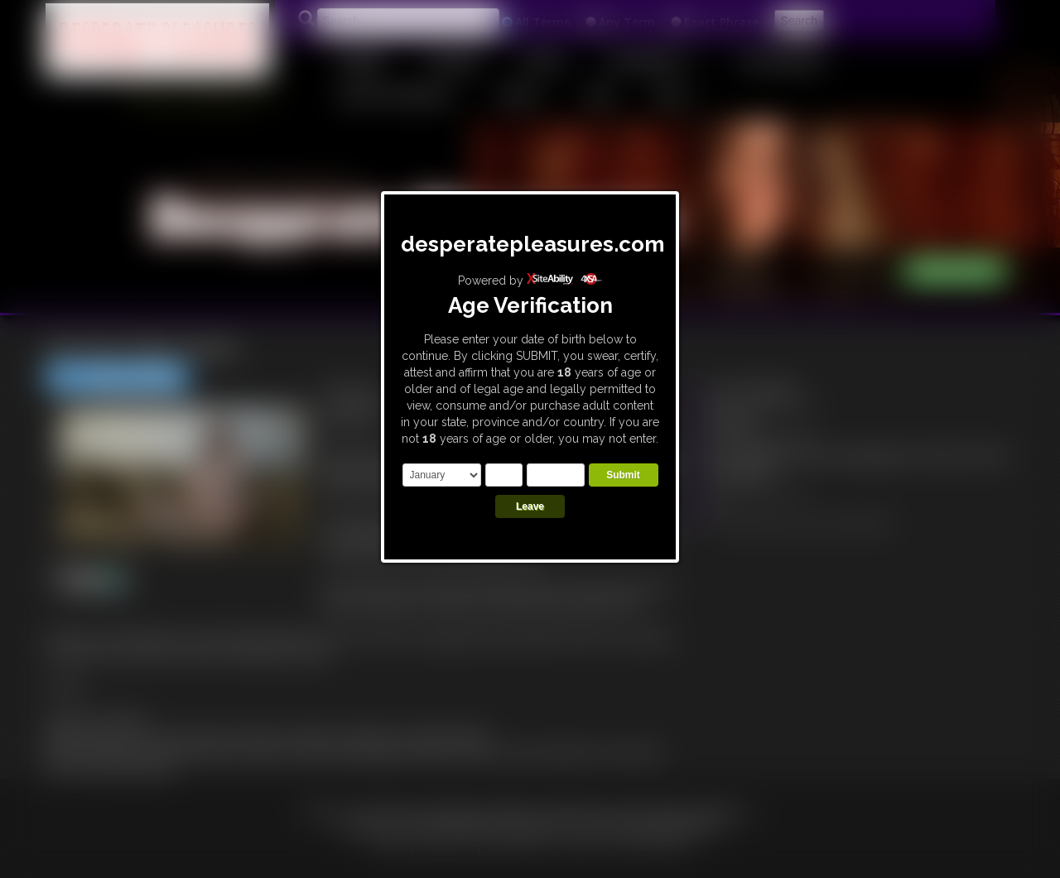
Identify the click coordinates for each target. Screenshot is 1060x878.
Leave (530, 506)
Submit (623, 475)
